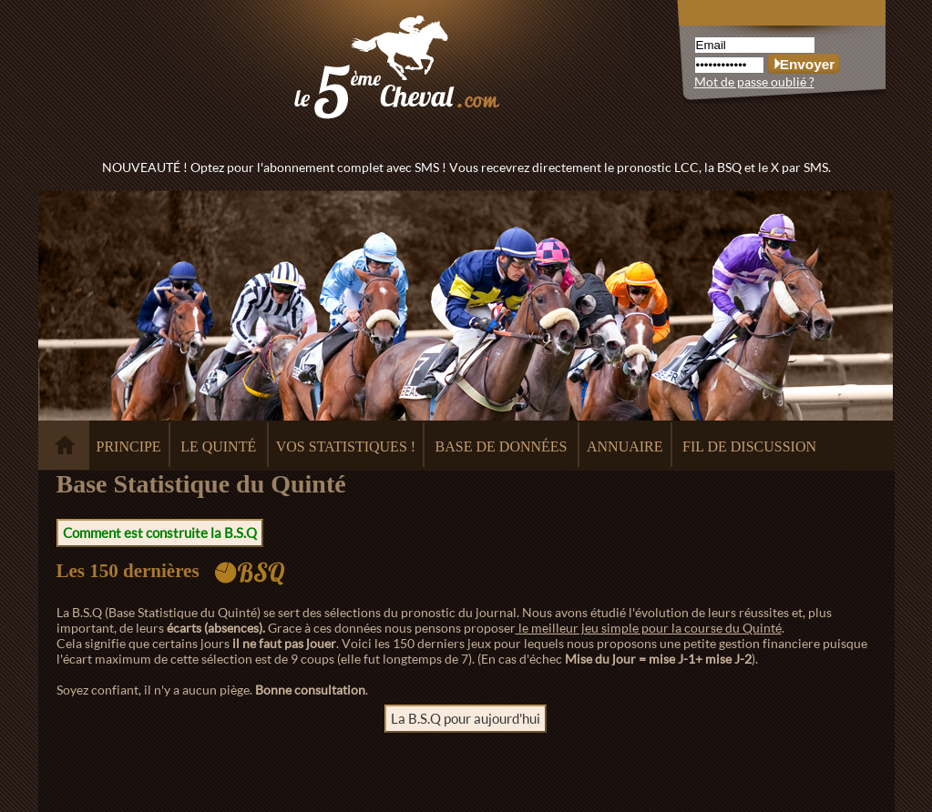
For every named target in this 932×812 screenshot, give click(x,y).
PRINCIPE (129, 446)
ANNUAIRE (625, 446)
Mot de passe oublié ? (754, 81)
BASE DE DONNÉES (501, 446)
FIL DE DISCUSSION (749, 446)
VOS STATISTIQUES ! (345, 446)
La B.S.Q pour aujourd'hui (465, 718)
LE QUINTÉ (218, 446)
